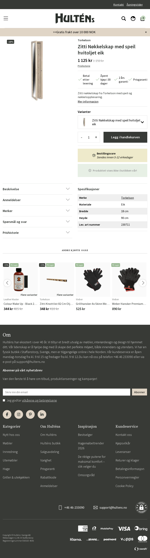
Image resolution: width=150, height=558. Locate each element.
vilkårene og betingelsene (39, 400)
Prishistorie (84, 66)
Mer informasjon (88, 101)
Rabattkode (48, 477)
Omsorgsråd (86, 475)
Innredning (10, 452)
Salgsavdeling (49, 452)
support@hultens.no (30, 362)
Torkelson (84, 40)
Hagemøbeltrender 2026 (91, 445)
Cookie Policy (124, 486)
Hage (6, 469)
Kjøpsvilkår (122, 443)
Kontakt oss (123, 435)
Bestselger (85, 435)
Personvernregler (127, 477)
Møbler (7, 443)
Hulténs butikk (50, 443)
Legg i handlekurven (125, 137)
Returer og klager (127, 460)
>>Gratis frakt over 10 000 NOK (74, 32)
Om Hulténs (48, 435)
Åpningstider (135, 4)
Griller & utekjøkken (16, 477)
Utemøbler (10, 460)
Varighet (45, 460)
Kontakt (118, 4)
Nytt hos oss (11, 435)
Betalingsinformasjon (129, 469)
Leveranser (123, 452)
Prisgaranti (47, 469)
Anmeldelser (48, 486)
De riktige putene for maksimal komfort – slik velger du (92, 462)
